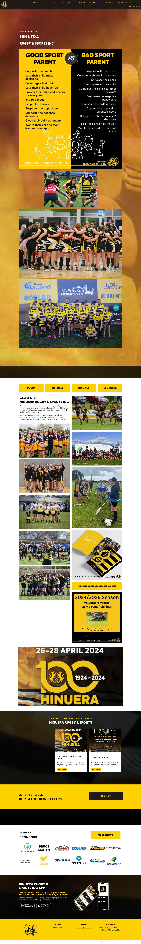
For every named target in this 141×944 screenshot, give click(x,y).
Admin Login (105, 942)
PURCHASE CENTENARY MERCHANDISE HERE (97, 586)
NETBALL (57, 388)
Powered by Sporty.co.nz (35, 942)
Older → (88, 776)
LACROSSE (110, 388)
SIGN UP (106, 796)
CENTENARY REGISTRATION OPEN (69, 758)
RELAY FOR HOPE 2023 (101, 758)
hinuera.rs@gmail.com (84, 928)
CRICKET (83, 388)
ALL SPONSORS (106, 834)
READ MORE (62, 769)
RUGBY (31, 388)
